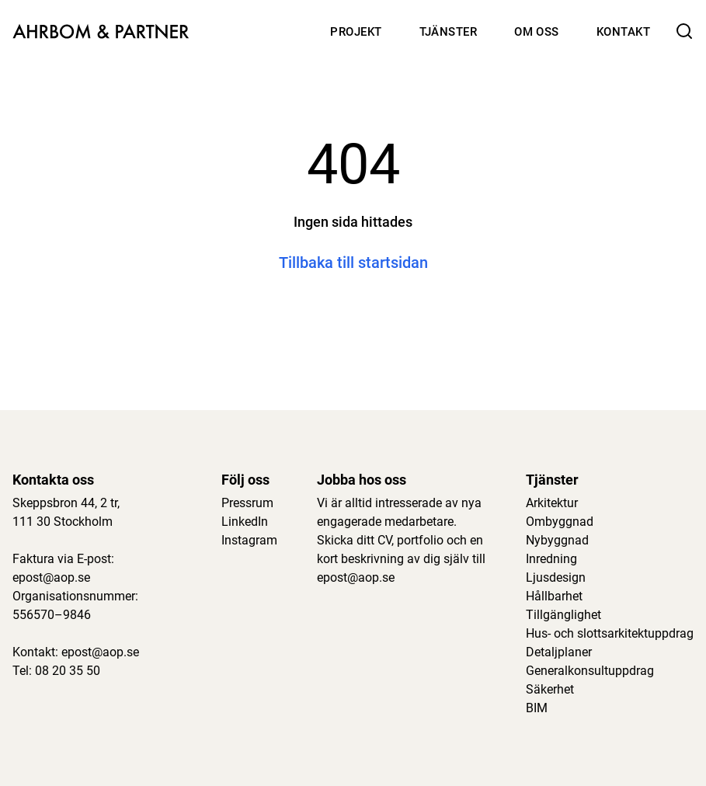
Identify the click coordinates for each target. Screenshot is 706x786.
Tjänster (448, 32)
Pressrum (247, 503)
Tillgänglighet (563, 614)
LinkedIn (244, 521)
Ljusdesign (556, 577)
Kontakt (623, 32)
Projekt (355, 32)
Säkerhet (550, 689)
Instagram (249, 540)
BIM (537, 708)
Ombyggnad (559, 521)
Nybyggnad (557, 540)
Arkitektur (552, 503)
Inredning (551, 558)
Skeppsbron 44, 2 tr (64, 503)
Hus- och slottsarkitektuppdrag (610, 633)
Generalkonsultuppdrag (590, 670)
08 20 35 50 (67, 670)
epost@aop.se (51, 577)
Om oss (536, 32)
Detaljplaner (559, 652)
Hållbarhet (554, 596)
